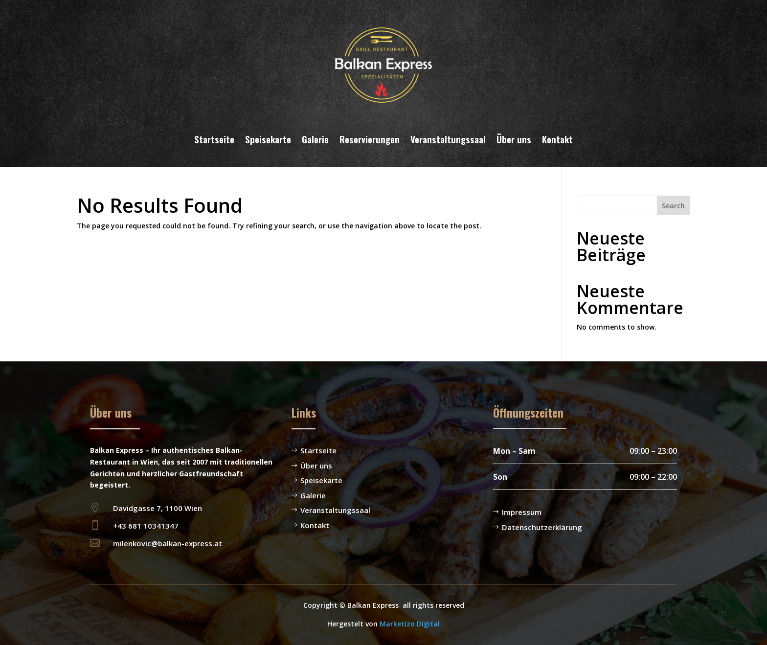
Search (673, 205)
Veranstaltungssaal (448, 139)
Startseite (214, 139)
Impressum (521, 512)
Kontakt (557, 139)
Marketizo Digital (410, 623)
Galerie (315, 139)
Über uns (513, 139)
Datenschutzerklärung (542, 527)
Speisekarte (268, 139)
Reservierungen (369, 139)
